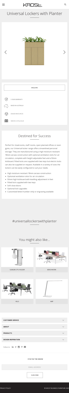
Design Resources (13, 114)
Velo (17, 301)
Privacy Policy (5, 388)
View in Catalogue (14, 121)
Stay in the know (21, 359)
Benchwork (51, 270)
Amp (51, 301)
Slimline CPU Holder (17, 270)
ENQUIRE (34, 88)
